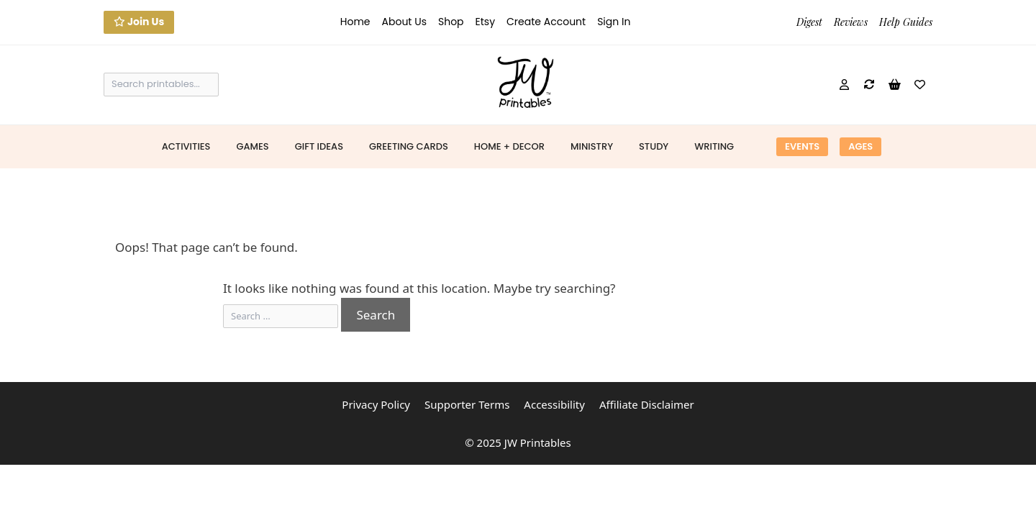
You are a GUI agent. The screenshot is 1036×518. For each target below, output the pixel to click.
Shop (451, 21)
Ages (860, 146)
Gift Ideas (319, 146)
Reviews (851, 22)
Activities (186, 146)
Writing (714, 146)
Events (802, 146)
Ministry (592, 146)
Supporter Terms (466, 404)
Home (355, 21)
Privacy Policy (376, 404)
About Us (404, 21)
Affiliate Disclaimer (646, 404)
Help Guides (905, 22)
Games (252, 146)
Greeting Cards (408, 146)
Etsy (485, 21)
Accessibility (554, 404)
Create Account (546, 21)
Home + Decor (509, 146)
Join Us (139, 21)
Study (653, 146)
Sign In (613, 21)
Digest (809, 22)
